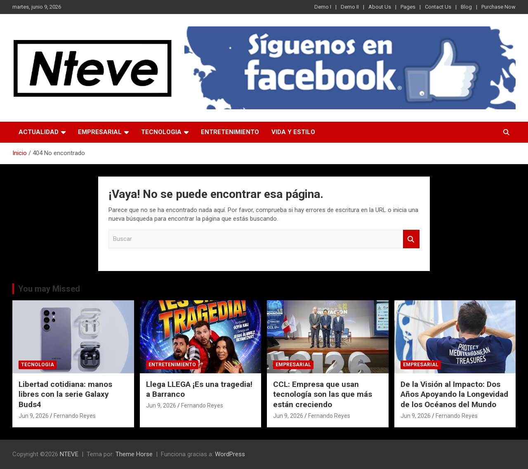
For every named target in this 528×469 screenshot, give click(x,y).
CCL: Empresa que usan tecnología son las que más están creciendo (322, 394)
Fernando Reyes (75, 415)
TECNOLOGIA (161, 132)
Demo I (322, 7)
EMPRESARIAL (100, 132)
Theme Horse (134, 454)
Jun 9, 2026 (34, 415)
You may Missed (49, 289)
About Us (379, 7)
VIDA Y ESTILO (293, 132)
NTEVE (69, 454)
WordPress (230, 454)
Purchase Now (498, 7)
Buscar (411, 239)
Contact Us (438, 7)
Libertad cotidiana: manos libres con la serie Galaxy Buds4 (65, 394)
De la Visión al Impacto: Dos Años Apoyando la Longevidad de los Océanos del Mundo (454, 394)
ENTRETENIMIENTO (230, 132)
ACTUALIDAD (39, 132)
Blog (466, 7)
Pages (408, 7)
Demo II (350, 7)
